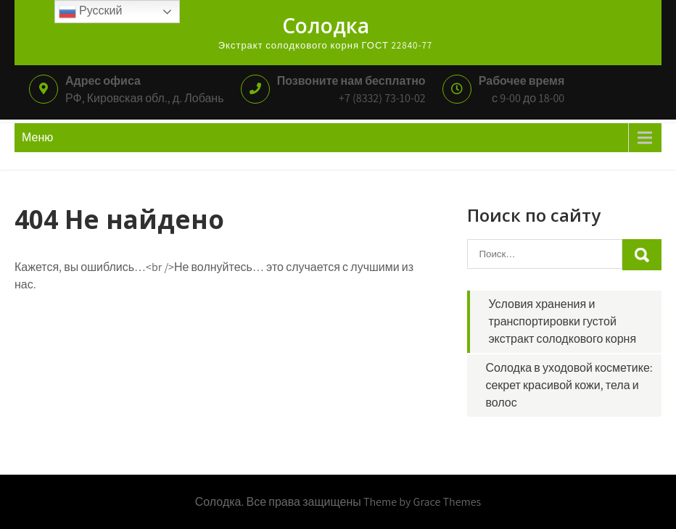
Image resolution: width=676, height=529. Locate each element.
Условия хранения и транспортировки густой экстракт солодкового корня (562, 321)
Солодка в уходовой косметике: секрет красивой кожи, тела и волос (568, 385)
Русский (91, 11)
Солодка (325, 25)
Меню (37, 137)
